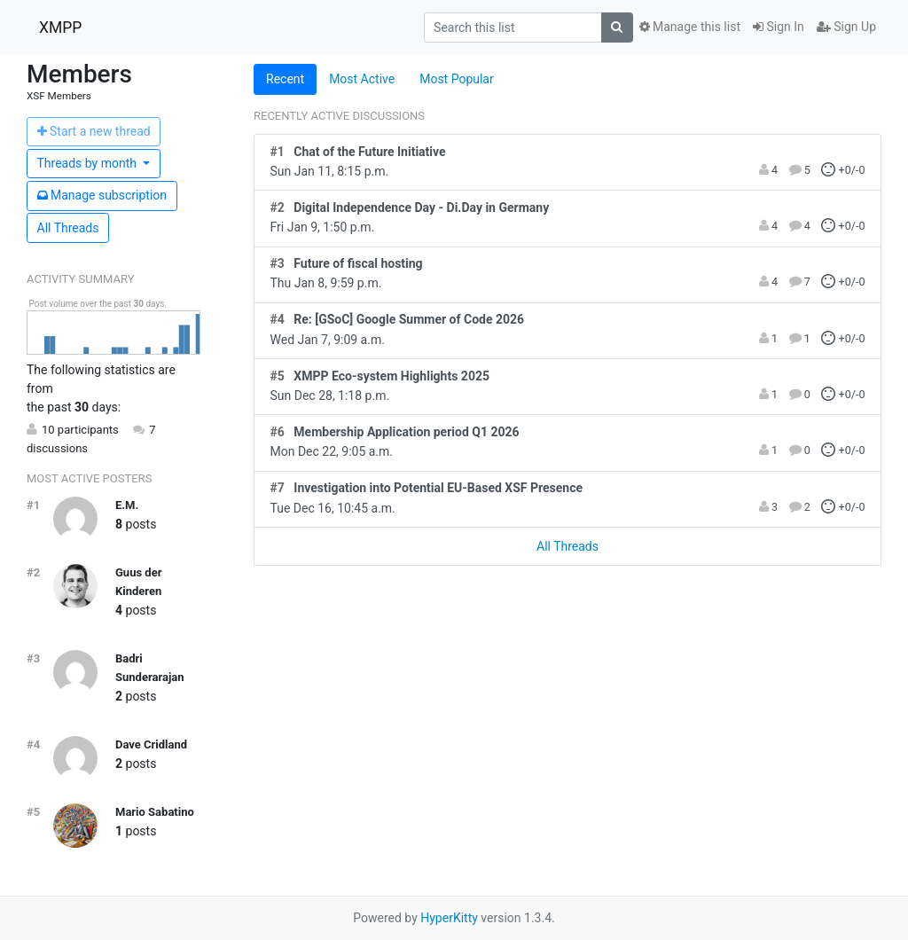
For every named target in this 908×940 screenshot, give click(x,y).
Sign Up (846, 27)
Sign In (778, 27)
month (88, 163)
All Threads (68, 228)
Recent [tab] (285, 79)
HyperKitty (449, 918)
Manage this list (689, 27)
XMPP (60, 27)
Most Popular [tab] (456, 79)
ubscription (102, 195)
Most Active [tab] (362, 79)
